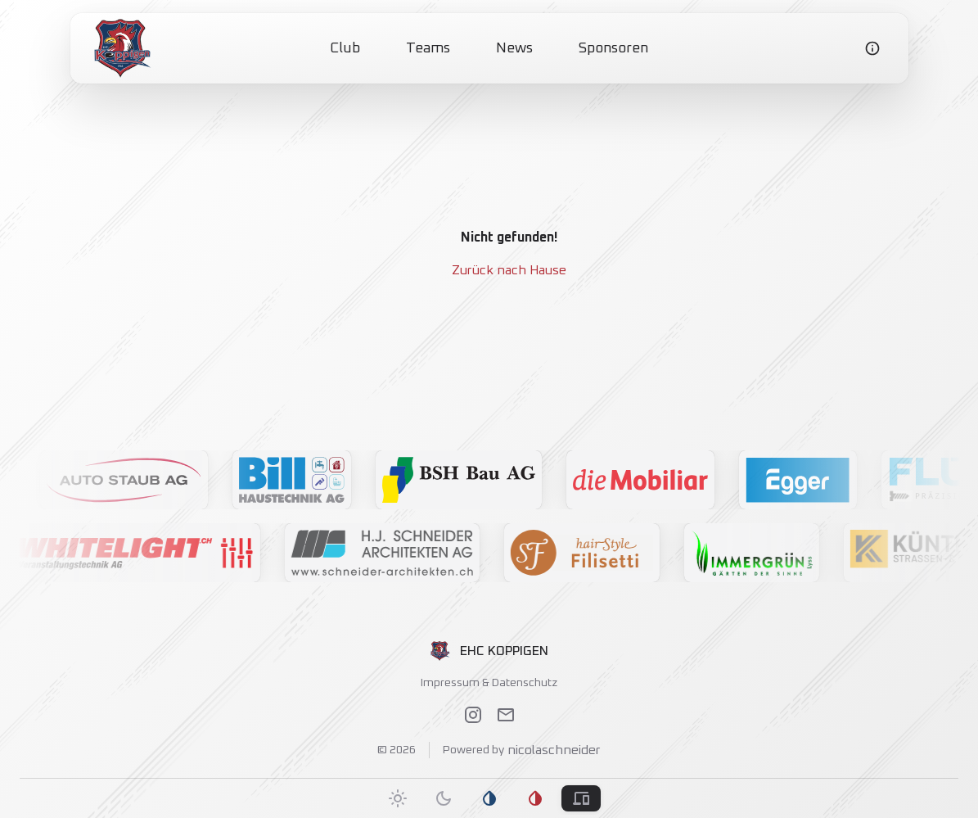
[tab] (397, 798)
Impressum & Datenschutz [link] (489, 683)
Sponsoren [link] (613, 48)
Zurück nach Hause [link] (509, 270)
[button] (149, 479)
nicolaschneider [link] (552, 750)
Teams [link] (428, 48)
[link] (122, 48)
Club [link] (345, 48)
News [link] (514, 48)
